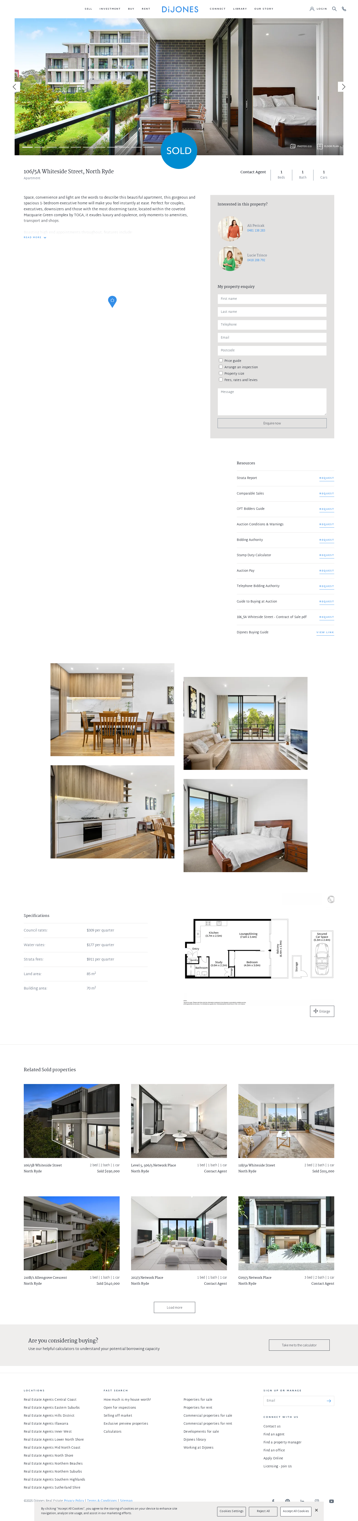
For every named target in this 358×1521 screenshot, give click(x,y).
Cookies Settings (231, 1511)
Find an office (274, 1450)
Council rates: (36, 931)
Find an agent (274, 1434)
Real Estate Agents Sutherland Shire (52, 1488)
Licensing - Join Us (277, 1466)
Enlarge (324, 1011)
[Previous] (15, 87)
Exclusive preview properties (126, 1424)
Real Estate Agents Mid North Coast (52, 1448)
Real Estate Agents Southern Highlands (54, 1480)
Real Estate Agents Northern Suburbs (53, 1472)
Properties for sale (198, 1400)
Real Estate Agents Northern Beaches (53, 1464)
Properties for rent (198, 1408)
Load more (174, 1307)
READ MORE (33, 238)
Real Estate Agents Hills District (49, 1416)
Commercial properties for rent (208, 1424)
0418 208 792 (256, 260)
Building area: (35, 989)
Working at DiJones (198, 1448)
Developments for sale (201, 1432)
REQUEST (326, 478)
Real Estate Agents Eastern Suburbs (52, 1408)
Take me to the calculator (299, 1345)
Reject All (263, 1511)
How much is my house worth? (127, 1400)
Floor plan (331, 146)
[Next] (343, 87)
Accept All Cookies (296, 1511)
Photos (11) (304, 146)
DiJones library (195, 1440)
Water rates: (34, 945)
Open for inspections (120, 1408)
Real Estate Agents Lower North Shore (54, 1440)
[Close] (316, 1510)
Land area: (33, 974)
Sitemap (126, 1501)
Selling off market (118, 1416)
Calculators (112, 1432)
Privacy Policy (74, 1501)
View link (325, 632)
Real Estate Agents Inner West (48, 1432)
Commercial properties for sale (208, 1416)
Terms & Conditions (102, 1501)
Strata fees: (34, 960)
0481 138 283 (256, 231)
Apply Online (273, 1458)
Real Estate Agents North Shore (48, 1456)
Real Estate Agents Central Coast (50, 1400)
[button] (88, 9)
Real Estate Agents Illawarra (46, 1424)
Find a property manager (282, 1442)
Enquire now (272, 423)
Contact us (272, 1426)
